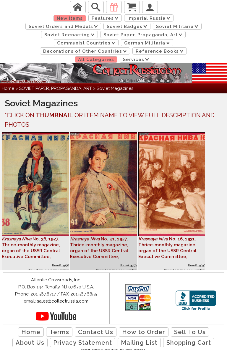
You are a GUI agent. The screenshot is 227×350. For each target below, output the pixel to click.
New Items (70, 18)
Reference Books (161, 51)
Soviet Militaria (178, 26)
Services (137, 59)
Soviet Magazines (115, 88)
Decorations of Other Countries (86, 51)
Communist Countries (87, 43)
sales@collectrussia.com (62, 301)
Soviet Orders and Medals (64, 26)
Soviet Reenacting (70, 34)
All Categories (96, 59)
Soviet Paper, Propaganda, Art (143, 34)
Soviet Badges (128, 26)
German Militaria (148, 43)
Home (8, 88)
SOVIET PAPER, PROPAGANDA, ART (55, 88)
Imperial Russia (149, 18)
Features (106, 18)
